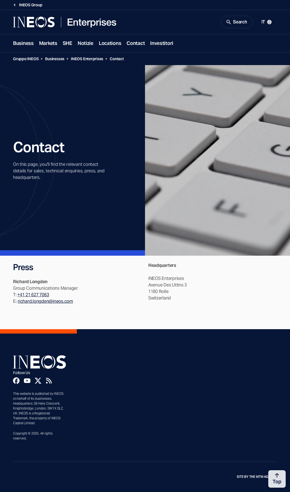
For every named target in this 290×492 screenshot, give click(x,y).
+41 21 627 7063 (33, 295)
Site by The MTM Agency (257, 477)
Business (23, 43)
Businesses (54, 59)
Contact (136, 43)
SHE (67, 43)
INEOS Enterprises (87, 59)
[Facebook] (16, 380)
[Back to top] (277, 479)
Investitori (161, 43)
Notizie (85, 43)
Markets (48, 43)
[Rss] (49, 380)
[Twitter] (38, 380)
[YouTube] (27, 380)
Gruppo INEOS (26, 59)
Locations (110, 43)
